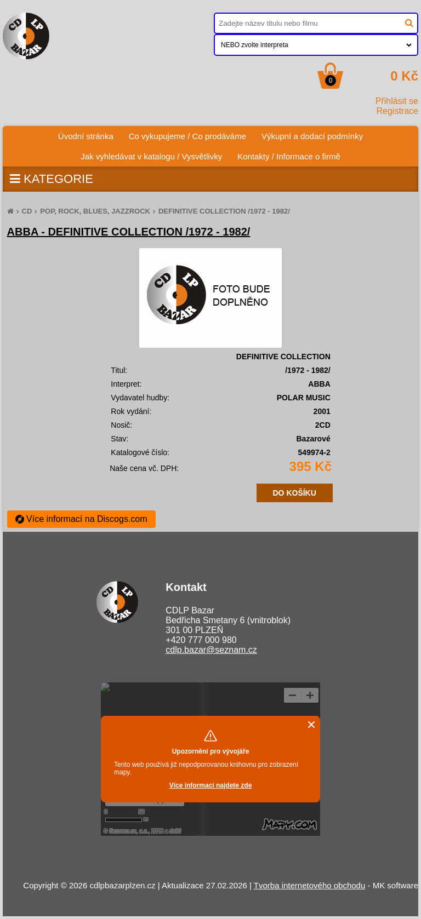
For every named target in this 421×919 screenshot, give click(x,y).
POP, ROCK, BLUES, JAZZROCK (95, 211)
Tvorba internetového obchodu (309, 885)
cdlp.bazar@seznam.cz (211, 649)
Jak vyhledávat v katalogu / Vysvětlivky (151, 156)
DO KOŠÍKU (294, 493)
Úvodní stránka (89, 133)
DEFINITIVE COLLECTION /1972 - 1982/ (224, 211)
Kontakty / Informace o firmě (288, 156)
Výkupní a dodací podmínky (312, 136)
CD (27, 211)
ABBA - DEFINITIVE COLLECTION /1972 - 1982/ (129, 232)
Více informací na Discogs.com (81, 519)
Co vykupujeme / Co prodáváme (187, 136)
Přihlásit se (397, 101)
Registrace (397, 111)
